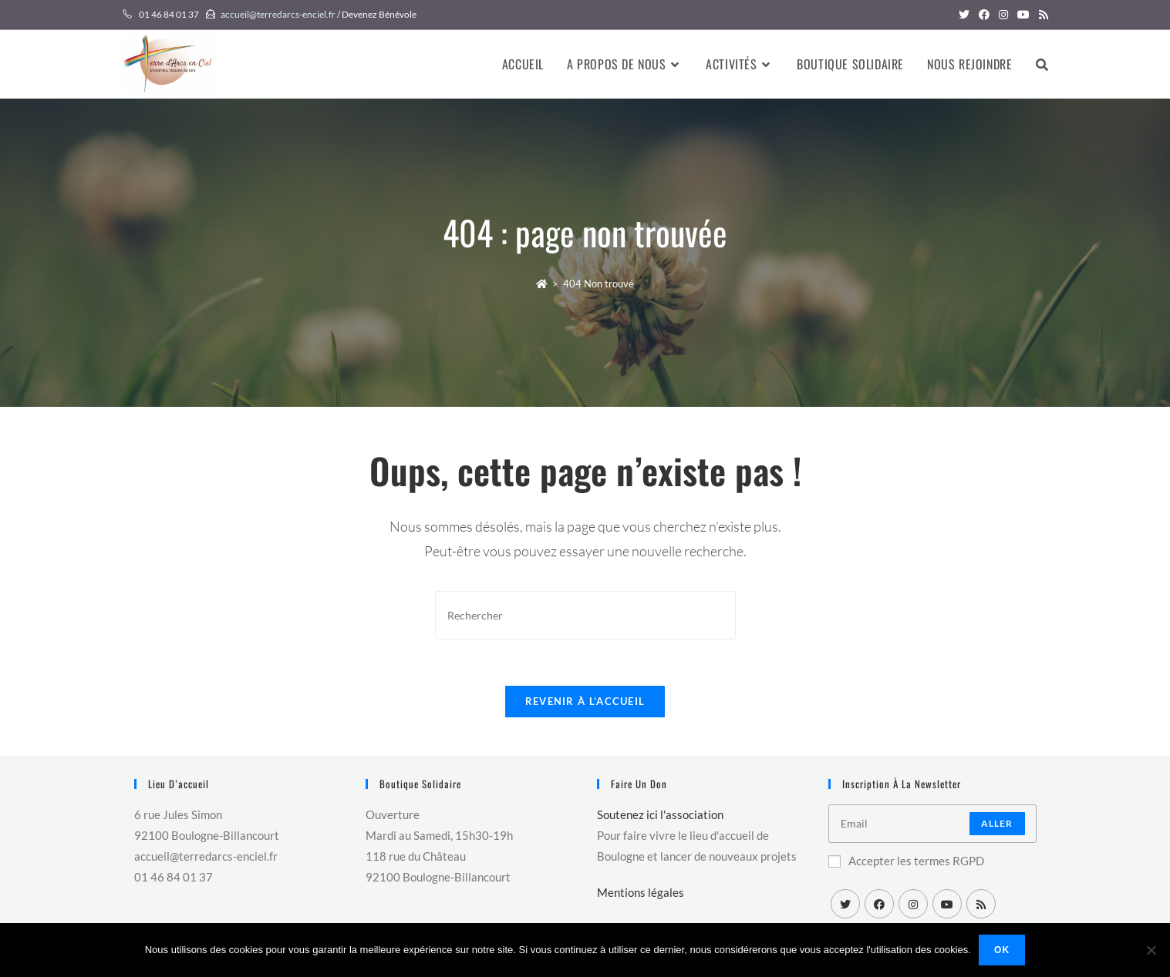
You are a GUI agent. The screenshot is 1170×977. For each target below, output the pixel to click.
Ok (1002, 950)
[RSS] (981, 903)
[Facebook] (879, 903)
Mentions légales (640, 892)
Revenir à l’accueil (585, 701)
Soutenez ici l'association (660, 814)
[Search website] (1042, 64)
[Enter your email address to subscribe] (932, 823)
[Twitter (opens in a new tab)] (964, 14)
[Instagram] (913, 903)
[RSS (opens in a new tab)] (1041, 14)
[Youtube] (947, 903)
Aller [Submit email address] (997, 823)
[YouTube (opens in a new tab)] (1023, 14)
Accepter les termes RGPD (906, 861)
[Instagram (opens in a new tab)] (1003, 14)
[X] (845, 903)
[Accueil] (542, 283)
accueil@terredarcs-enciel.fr (278, 14)
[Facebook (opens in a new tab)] (984, 14)
